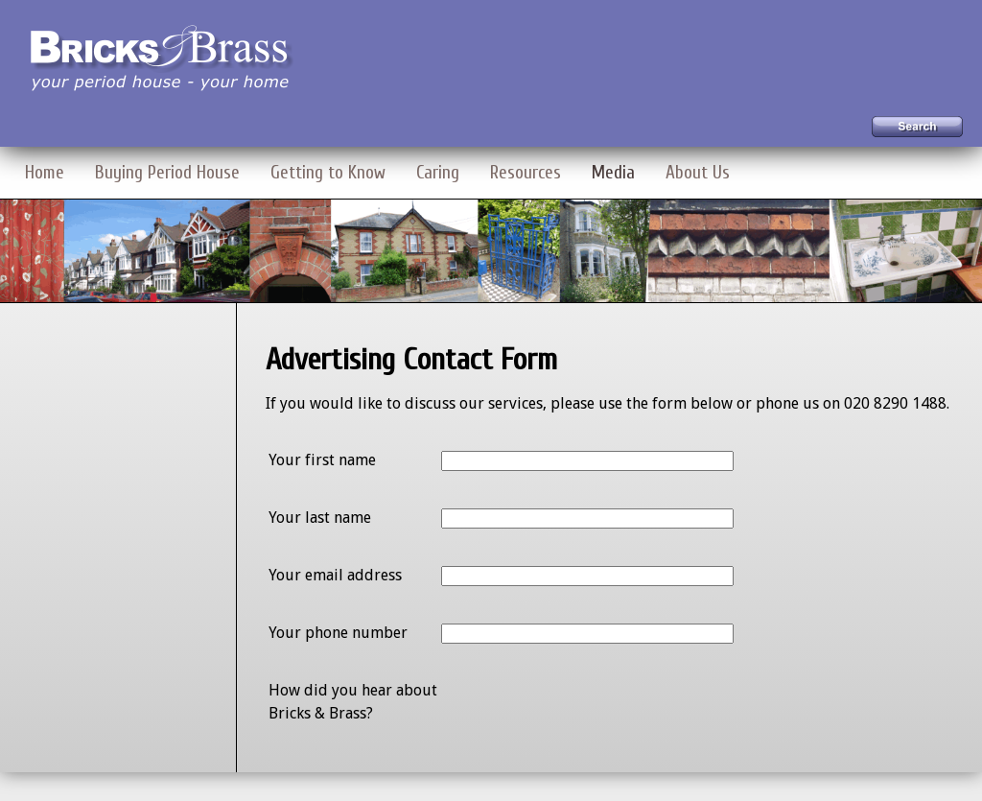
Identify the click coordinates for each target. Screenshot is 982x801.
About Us (698, 172)
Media (613, 172)
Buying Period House (167, 172)
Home (44, 172)
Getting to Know (328, 172)
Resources (525, 172)
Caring (437, 172)
